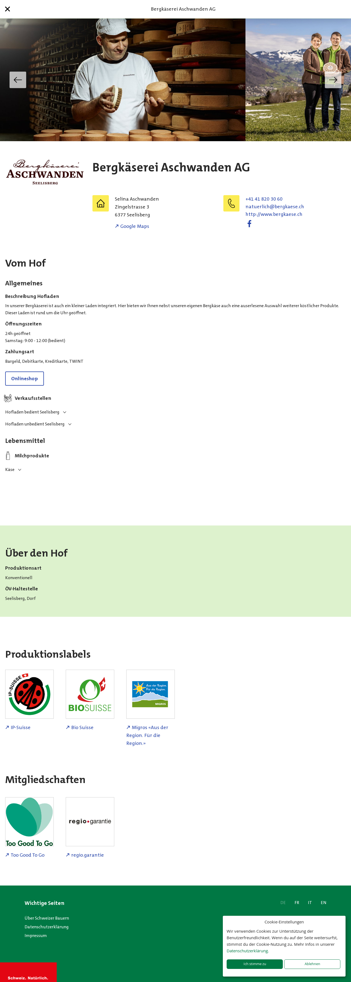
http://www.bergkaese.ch (273, 214)
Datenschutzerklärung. (248, 950)
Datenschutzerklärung (47, 927)
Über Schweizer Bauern (47, 918)
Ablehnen (312, 964)
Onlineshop (24, 378)
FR (297, 902)
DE (283, 902)
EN (323, 902)
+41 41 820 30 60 (264, 199)
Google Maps (134, 226)
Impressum (36, 935)
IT (310, 902)
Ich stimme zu (255, 964)
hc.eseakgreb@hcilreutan (274, 206)
